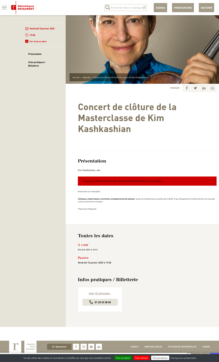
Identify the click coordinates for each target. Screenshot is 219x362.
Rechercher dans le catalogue (125, 7)
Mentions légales (153, 347)
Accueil (76, 77)
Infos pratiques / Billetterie (36, 64)
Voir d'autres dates (36, 41)
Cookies (206, 347)
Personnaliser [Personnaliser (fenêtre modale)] (160, 357)
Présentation (35, 53)
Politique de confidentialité (182, 347)
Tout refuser (141, 357)
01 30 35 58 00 (100, 302)
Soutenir (206, 7)
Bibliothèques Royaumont (22, 7)
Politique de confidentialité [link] (183, 358)
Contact (135, 347)
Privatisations (183, 7)
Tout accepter (123, 357)
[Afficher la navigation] (4, 7)
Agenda (160, 7)
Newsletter (59, 346)
